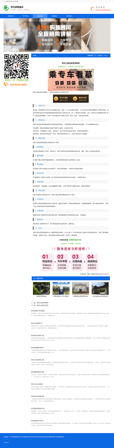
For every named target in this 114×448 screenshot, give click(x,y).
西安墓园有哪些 (50, 437)
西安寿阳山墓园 (32, 437)
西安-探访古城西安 (37, 389)
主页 (95, 55)
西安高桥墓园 (24, 437)
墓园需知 (100, 55)
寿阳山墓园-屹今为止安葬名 (61, 296)
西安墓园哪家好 (59, 437)
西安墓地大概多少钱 (37, 340)
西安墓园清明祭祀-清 (37, 413)
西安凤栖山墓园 (41, 437)
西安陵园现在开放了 (37, 425)
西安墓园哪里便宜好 (37, 352)
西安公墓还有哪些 (42, 302)
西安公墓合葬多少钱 (37, 364)
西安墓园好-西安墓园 (37, 314)
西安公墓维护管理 (42, 305)
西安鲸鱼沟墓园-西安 (37, 401)
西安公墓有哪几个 (37, 328)
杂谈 (105, 55)
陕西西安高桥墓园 (41, 296)
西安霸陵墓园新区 (15, 437)
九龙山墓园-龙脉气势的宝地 (100, 296)
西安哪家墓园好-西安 (37, 377)
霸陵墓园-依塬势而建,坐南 (80, 296)
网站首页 (11, 16)
